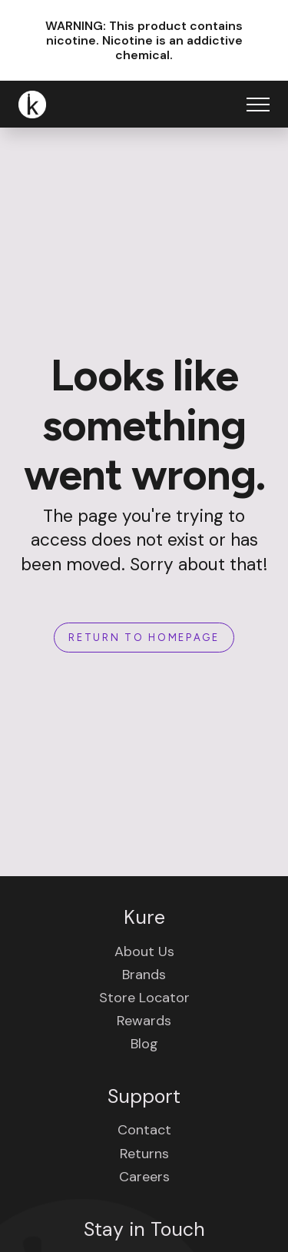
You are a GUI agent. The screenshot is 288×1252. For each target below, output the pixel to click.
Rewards (144, 1020)
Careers (144, 1176)
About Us (144, 951)
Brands (144, 974)
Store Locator (144, 997)
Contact (144, 1130)
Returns (144, 1153)
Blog (144, 1043)
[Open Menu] (258, 104)
